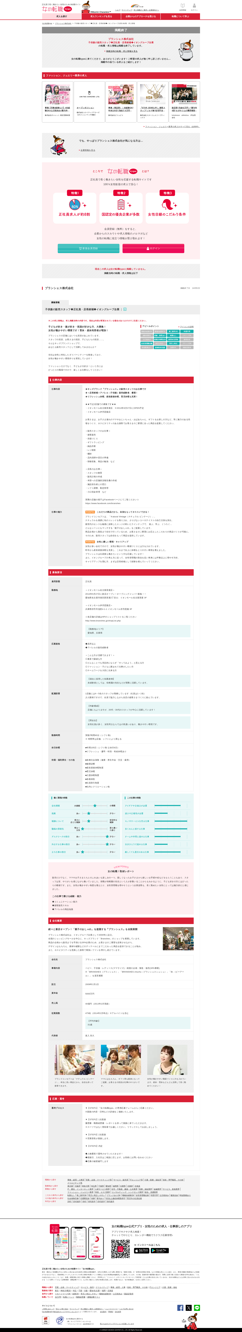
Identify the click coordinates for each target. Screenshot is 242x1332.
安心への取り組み (62, 1309)
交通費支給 (85, 1198)
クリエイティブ (102, 1287)
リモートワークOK (63, 1294)
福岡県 (115, 1186)
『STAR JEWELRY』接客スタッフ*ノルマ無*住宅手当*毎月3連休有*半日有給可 (152, 109)
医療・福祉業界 (145, 1189)
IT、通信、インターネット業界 (80, 1189)
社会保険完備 (73, 1198)
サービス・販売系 (120, 1180)
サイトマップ (127, 10)
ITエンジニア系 (136, 1180)
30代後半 (110, 1201)
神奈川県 (85, 1186)
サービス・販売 (87, 1287)
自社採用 (118, 1312)
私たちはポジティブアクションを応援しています (117, 1324)
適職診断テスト (93, 1297)
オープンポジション (85, 108)
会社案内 (103, 1312)
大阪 (86, 1291)
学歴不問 (154, 1195)
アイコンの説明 (187, 327)
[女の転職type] (47, 1312)
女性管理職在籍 (142, 1195)
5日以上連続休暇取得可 (115, 1198)
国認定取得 (128, 1294)
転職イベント (68, 1297)
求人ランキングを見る (101, 16)
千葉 (80, 1291)
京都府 (130, 1186)
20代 (69, 1201)
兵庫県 (123, 1186)
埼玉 (75, 1291)
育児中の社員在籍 (134, 1198)
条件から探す (47, 1294)
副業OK (75, 1294)
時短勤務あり (185, 1195)
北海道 (137, 1186)
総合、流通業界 (151, 1192)
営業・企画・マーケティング (67, 1287)
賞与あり (100, 1198)
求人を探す (61, 16)
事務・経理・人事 (118, 1287)
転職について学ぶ (180, 16)
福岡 (104, 1291)
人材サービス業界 (102, 1189)
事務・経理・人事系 (75, 1180)
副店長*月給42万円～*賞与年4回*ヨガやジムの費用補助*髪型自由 (184, 109)
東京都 (70, 1186)
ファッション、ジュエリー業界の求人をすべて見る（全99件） (172, 127)
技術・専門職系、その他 (173, 1180)
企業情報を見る (88, 150)
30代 (84, 1201)
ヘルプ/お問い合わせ (126, 1309)
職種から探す (47, 1287)
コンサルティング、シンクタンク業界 (127, 1192)
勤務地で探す (47, 1291)
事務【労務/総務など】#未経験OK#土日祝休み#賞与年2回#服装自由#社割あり (57, 109)
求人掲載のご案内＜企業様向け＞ (146, 10)
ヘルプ (117, 10)
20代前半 (101, 1201)
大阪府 (77, 1186)
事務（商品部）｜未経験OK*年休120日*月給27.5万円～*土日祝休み (121, 109)
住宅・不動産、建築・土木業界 (124, 1189)
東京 (57, 1291)
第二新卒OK (82, 1195)
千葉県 (101, 1186)
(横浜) (68, 1291)
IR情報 (110, 1312)
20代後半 (77, 1201)
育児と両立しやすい (96, 1195)
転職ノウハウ (47, 1297)
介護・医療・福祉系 (152, 1180)
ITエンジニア (154, 1287)
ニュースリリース (111, 1309)
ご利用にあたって (48, 1309)
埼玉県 (94, 1186)
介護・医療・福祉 (169, 1287)
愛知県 (108, 1186)
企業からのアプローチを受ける (141, 16)
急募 (93, 1198)
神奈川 (63, 1291)
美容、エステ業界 (102, 1192)
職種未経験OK (128, 1195)
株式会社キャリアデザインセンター (65, 1312)
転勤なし (71, 1195)
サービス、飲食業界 (171, 1189)
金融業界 (157, 1189)
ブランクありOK (113, 1195)
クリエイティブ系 (74, 1183)
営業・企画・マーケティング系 (99, 1180)
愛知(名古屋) (95, 1291)
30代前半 (92, 1201)
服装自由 (174, 1195)
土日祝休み (164, 1195)
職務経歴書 (80, 1297)
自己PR (58, 1297)
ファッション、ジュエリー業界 (80, 1192)
